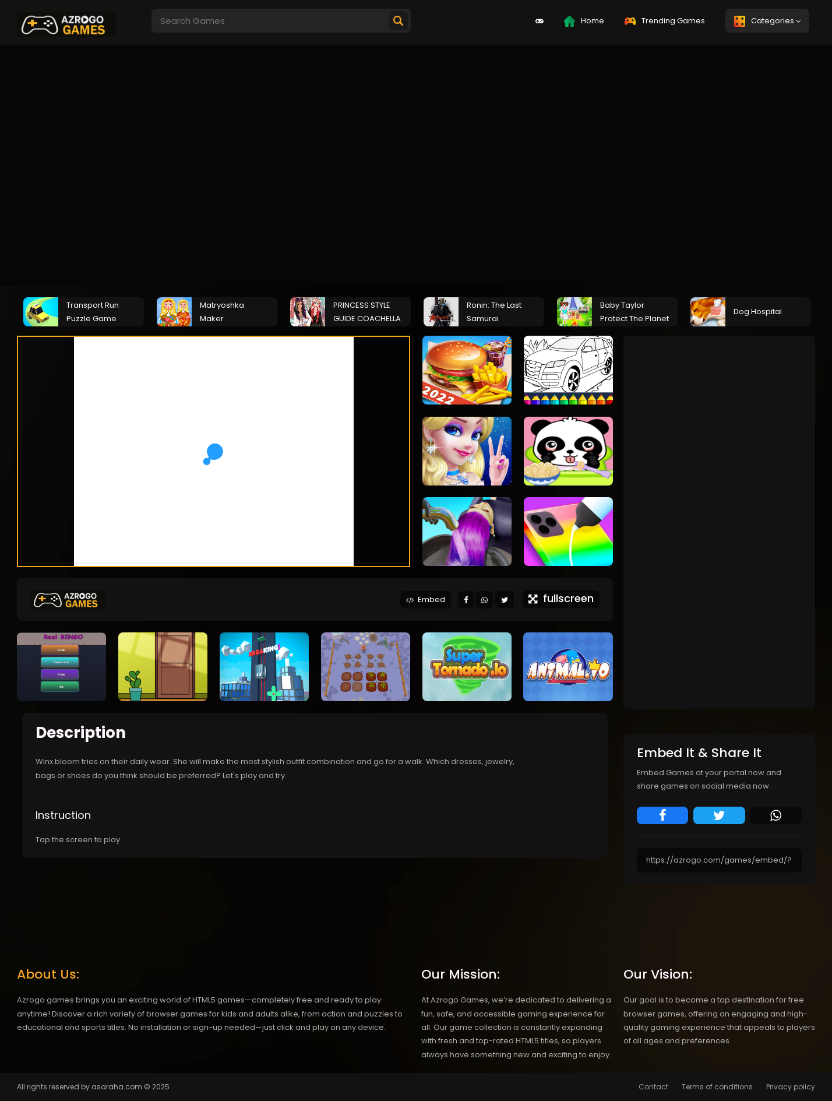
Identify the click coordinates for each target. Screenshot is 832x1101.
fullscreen (561, 598)
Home (584, 21)
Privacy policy (790, 1087)
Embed (425, 599)
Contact (653, 1087)
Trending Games (665, 20)
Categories (767, 21)
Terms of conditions (717, 1087)
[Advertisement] (361, 163)
